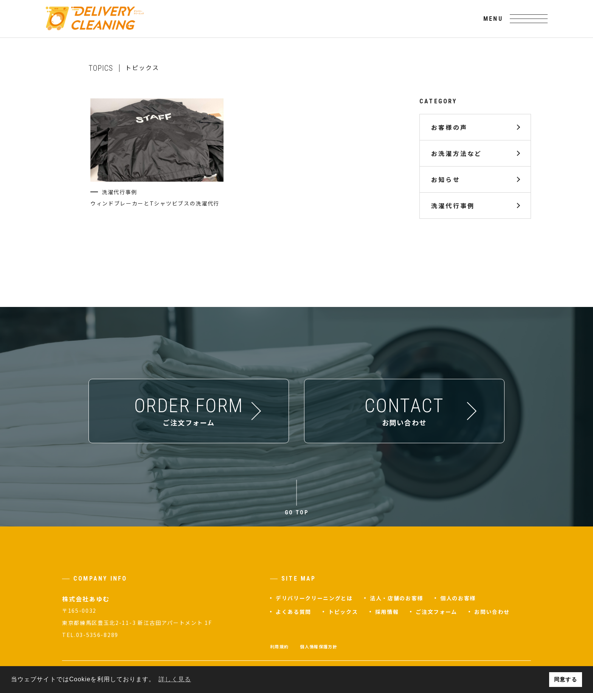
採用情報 (387, 611)
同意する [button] (565, 679)
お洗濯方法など (456, 153)
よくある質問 (293, 611)
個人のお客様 (458, 598)
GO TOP (297, 512)
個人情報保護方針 (318, 646)
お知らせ (445, 179)
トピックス (343, 611)
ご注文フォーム (436, 611)
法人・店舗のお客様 (396, 598)
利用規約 (279, 646)
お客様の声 (449, 127)
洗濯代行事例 (453, 205)
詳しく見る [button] (174, 679)
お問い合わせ (492, 611)
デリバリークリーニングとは (314, 598)
